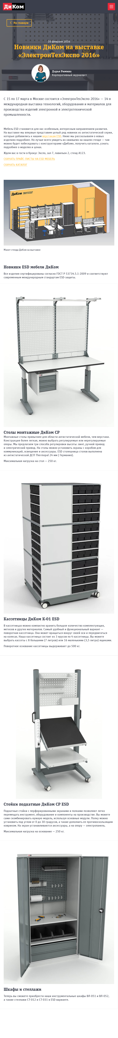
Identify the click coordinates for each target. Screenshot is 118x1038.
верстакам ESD (51, 136)
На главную (19, 22)
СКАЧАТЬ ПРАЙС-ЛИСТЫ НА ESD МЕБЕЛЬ (29, 158)
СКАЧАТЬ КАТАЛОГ (15, 164)
